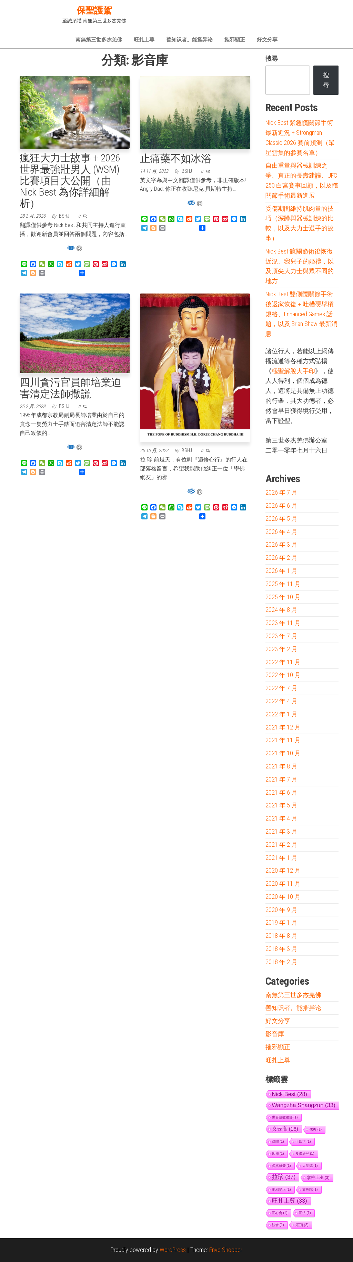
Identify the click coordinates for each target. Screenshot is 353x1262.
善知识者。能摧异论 (189, 40)
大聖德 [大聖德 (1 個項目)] (310, 1165)
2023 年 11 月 (283, 622)
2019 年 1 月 (281, 922)
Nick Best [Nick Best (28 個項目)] (289, 1094)
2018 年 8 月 (281, 935)
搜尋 (271, 58)
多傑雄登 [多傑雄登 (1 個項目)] (304, 1153)
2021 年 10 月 (283, 753)
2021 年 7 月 (281, 779)
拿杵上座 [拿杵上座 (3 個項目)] (318, 1177)
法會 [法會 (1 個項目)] (278, 1225)
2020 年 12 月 (283, 870)
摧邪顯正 (234, 40)
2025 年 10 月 (283, 596)
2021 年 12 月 (283, 727)
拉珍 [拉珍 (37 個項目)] (284, 1177)
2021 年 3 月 (281, 831)
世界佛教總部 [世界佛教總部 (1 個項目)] (285, 1117)
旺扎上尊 (144, 40)
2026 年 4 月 (281, 531)
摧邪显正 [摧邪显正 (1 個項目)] (281, 1189)
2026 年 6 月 (281, 505)
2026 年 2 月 (281, 557)
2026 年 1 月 (281, 570)
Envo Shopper (225, 1249)
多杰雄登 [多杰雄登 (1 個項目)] (281, 1165)
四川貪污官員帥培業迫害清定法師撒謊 (70, 388)
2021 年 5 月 (281, 805)
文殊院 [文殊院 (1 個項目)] (310, 1189)
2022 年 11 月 (283, 662)
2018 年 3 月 (281, 948)
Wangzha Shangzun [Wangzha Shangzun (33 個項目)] (303, 1105)
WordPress (173, 1249)
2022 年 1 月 (281, 714)
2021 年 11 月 (283, 740)
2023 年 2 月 (281, 649)
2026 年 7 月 (281, 492)
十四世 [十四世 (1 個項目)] (303, 1141)
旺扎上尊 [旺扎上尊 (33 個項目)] (289, 1201)
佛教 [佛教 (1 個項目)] (316, 1129)
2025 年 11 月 (283, 583)
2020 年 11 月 (283, 883)
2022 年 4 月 (281, 701)
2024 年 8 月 (281, 609)
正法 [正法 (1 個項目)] (305, 1213)
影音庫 (274, 1033)
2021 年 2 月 (281, 844)
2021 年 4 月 (281, 818)
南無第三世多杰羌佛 (98, 40)
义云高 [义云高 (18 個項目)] (285, 1129)
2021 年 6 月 (281, 792)
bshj (64, 216)
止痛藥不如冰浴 (175, 158)
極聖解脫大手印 (293, 371)
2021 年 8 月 (281, 766)
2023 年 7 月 (281, 635)
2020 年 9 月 (281, 909)
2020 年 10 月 (283, 896)
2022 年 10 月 (283, 674)
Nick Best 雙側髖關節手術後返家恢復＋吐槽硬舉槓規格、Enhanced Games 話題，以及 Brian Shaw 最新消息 (301, 313)
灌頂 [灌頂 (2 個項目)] (302, 1225)
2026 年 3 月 (281, 544)
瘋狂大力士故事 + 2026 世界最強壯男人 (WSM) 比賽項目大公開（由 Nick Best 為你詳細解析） (70, 180)
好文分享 (267, 40)
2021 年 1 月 (281, 857)
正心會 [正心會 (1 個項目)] (280, 1213)
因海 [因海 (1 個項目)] (278, 1153)
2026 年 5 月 (281, 518)
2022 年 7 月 (281, 688)
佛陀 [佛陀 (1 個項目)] (278, 1141)
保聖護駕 (94, 10)
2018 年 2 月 (281, 961)
